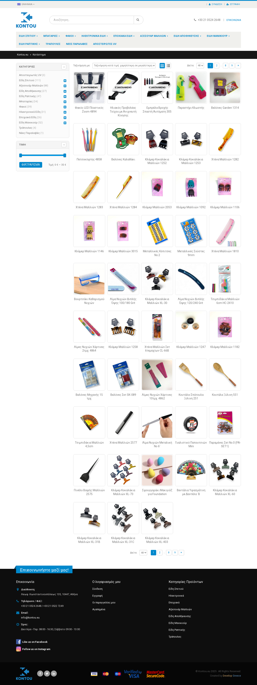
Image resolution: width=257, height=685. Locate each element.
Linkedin (54, 674)
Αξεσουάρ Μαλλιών (153, 36)
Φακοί (69, 36)
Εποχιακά (174, 602)
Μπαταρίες (50, 36)
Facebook (40, 674)
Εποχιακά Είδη (122, 36)
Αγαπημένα (98, 609)
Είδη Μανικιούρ (217, 36)
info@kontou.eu (30, 617)
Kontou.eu (22, 54)
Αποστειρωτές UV (104, 44)
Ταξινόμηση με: (81, 65)
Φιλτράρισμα (30, 164)
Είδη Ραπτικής (28, 44)
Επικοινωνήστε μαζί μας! (44, 569)
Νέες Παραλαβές (77, 44)
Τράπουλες (53, 44)
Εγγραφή (233, 4)
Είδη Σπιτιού (27, 36)
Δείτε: (190, 65)
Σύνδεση (215, 4)
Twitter (47, 674)
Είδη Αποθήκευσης (186, 36)
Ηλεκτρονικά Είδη (94, 36)
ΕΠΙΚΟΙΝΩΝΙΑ (233, 20)
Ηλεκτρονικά (176, 595)
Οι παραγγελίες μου (103, 602)
